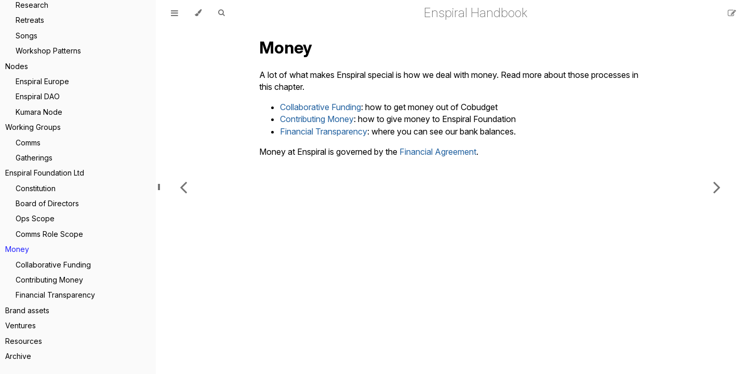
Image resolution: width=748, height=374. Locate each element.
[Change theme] (198, 13)
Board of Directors (47, 203)
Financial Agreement (437, 151)
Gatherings (34, 157)
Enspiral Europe (42, 81)
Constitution (36, 188)
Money (17, 249)
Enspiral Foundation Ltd (44, 172)
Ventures (20, 325)
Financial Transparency (55, 294)
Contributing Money (49, 279)
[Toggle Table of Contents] (174, 13)
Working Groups (33, 127)
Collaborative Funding (53, 264)
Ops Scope (35, 218)
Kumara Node (39, 112)
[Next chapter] (716, 187)
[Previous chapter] (183, 187)
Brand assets (27, 310)
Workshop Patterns (48, 50)
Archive (18, 356)
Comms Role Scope (49, 234)
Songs (26, 35)
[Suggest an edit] (732, 13)
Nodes (16, 66)
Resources (23, 341)
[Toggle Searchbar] (221, 13)
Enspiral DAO (38, 96)
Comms (28, 142)
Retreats (30, 20)
